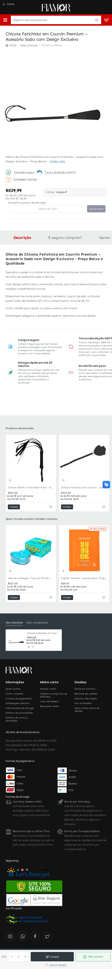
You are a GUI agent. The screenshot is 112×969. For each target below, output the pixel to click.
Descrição (22, 237)
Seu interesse (14, 622)
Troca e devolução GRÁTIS (60, 172)
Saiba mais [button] (57, 161)
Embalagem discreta (25, 179)
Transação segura (23, 172)
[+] (25, 956)
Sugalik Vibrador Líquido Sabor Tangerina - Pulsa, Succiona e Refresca (84, 578)
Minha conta (49, 682)
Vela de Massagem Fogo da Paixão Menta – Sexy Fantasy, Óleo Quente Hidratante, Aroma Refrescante (31, 578)
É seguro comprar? (65, 237)
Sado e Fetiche (28, 45)
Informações (15, 682)
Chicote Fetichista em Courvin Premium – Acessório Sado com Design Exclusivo (43, 633)
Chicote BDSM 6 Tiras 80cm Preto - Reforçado (31, 487)
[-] (11, 956)
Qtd (3, 956)
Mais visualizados (37, 622)
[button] (52, 956)
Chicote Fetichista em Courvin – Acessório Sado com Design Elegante (84, 487)
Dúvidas (81, 682)
